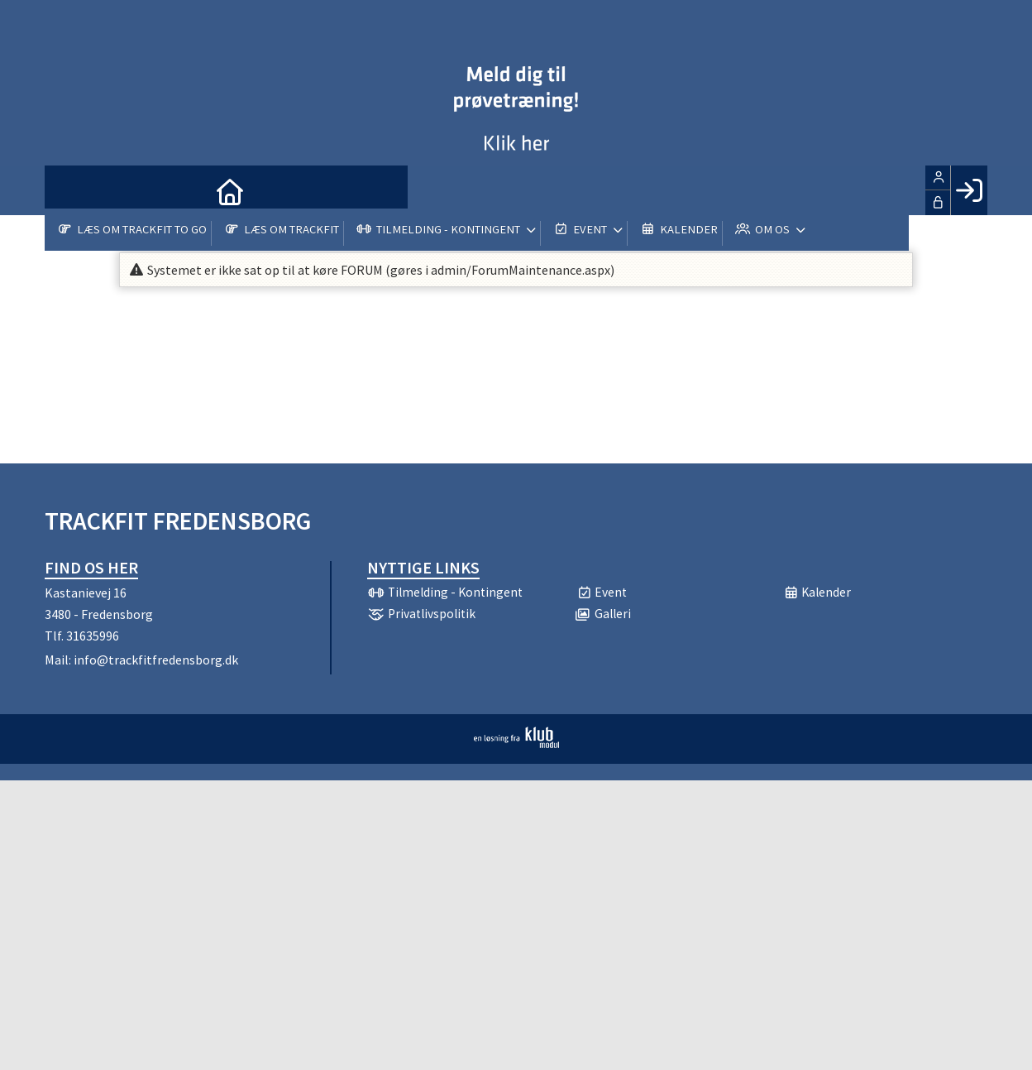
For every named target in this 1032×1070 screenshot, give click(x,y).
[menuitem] (69, 190)
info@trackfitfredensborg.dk (156, 659)
